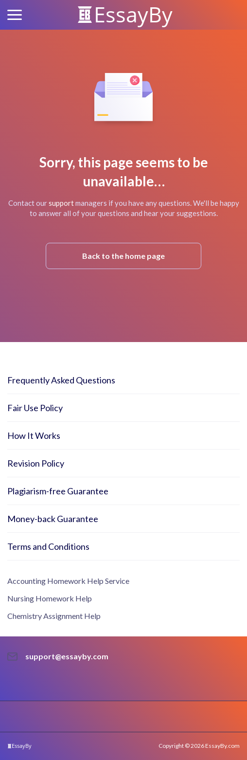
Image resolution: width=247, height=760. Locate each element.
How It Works (33, 435)
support (61, 203)
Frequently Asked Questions (61, 380)
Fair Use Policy (35, 407)
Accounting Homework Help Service (68, 580)
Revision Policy (35, 463)
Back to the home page (123, 255)
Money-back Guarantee (52, 518)
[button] (14, 15)
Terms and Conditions (48, 546)
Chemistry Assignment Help (54, 615)
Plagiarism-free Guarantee (57, 491)
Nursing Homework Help (49, 598)
